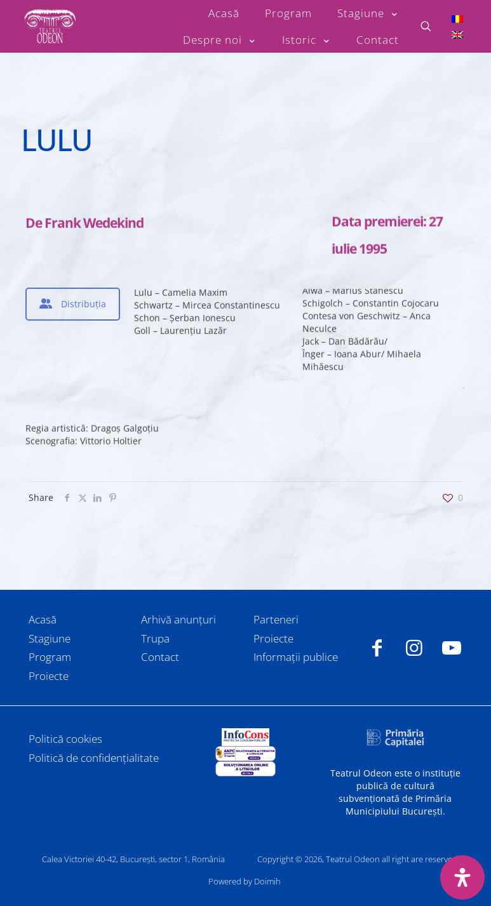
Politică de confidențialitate (94, 757)
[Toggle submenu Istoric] (306, 40)
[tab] (72, 304)
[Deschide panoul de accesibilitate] (462, 877)
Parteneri (276, 619)
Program (50, 657)
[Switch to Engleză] (457, 35)
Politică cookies (65, 738)
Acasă (43, 619)
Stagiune (50, 638)
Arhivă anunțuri (178, 619)
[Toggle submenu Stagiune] (368, 13)
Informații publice (295, 657)
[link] (245, 737)
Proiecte (49, 676)
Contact (160, 657)
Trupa (155, 638)
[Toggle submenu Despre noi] (219, 40)
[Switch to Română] (457, 18)
